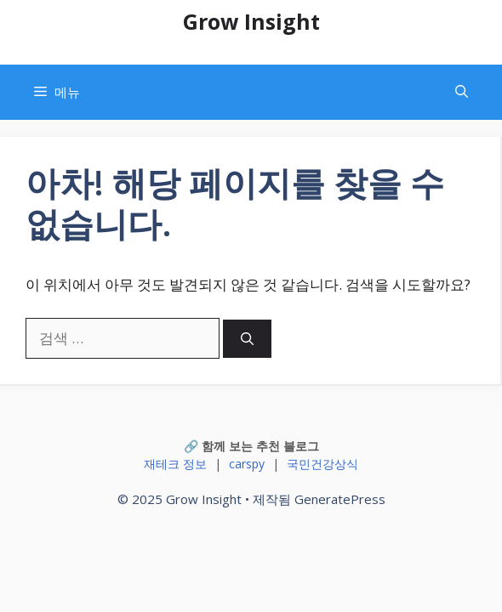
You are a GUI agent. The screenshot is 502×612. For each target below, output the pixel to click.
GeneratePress (339, 498)
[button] (461, 92)
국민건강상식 (322, 464)
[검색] (247, 339)
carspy (247, 464)
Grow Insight (251, 21)
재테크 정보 (175, 464)
